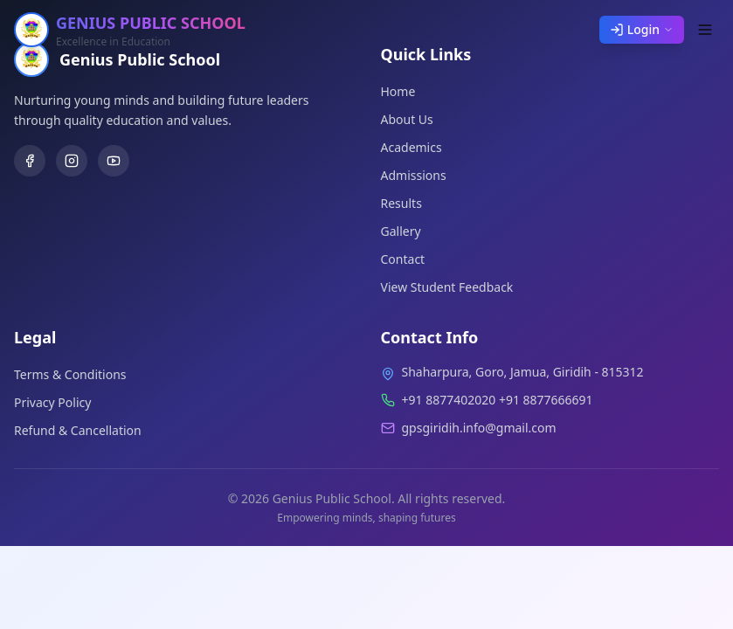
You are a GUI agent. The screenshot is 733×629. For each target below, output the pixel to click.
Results (401, 203)
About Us (407, 119)
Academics (411, 147)
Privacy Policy (52, 402)
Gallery (401, 231)
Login (642, 29)
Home (398, 91)
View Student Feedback (447, 287)
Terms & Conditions (70, 374)
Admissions (413, 175)
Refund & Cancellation (78, 430)
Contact (403, 259)
